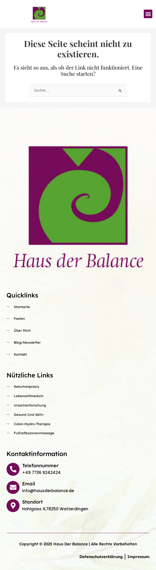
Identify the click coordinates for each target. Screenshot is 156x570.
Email (28, 484)
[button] (148, 14)
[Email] (13, 487)
